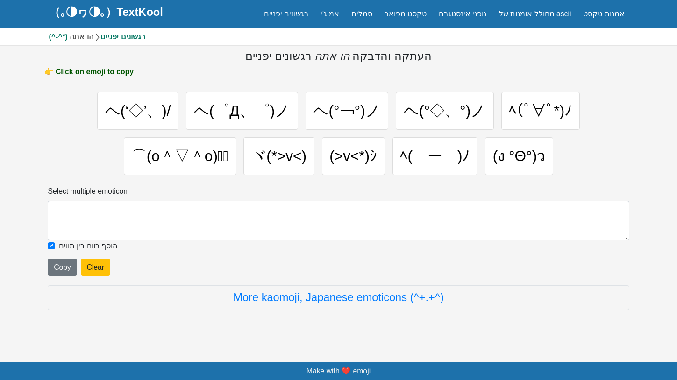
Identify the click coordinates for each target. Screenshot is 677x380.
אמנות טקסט (603, 14)
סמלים (361, 14)
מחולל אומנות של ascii (535, 14)
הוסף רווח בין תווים (88, 246)
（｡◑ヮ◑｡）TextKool (106, 12)
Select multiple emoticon (88, 191)
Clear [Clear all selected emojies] (95, 267)
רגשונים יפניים (286, 14)
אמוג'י (330, 14)
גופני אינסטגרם (463, 14)
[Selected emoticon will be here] (338, 220)
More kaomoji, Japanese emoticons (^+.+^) (338, 297)
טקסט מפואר (406, 14)
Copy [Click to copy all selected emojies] (62, 267)
